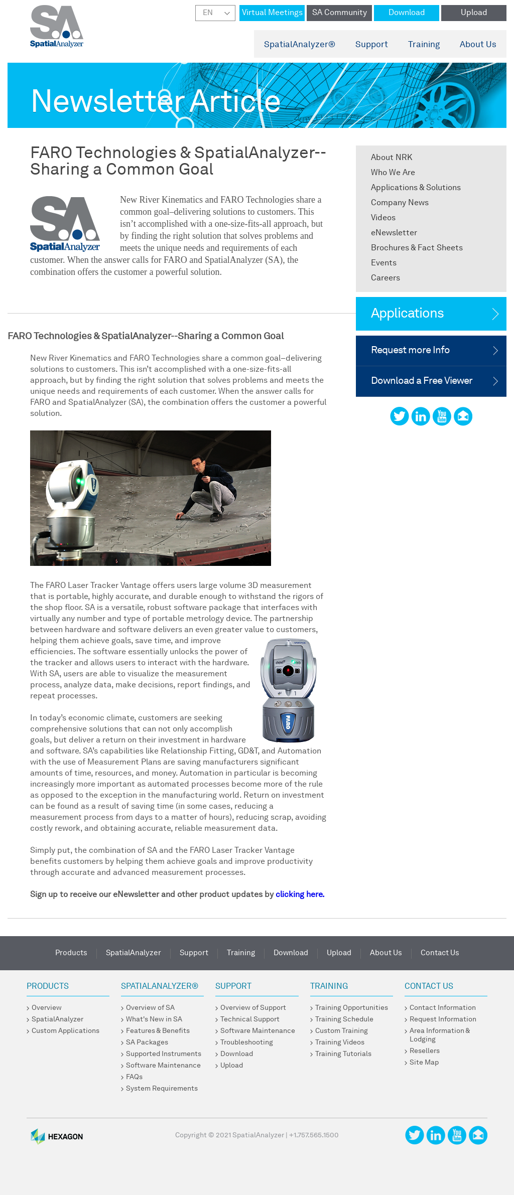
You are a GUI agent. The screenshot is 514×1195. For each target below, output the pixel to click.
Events (384, 263)
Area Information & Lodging (440, 1035)
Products (71, 953)
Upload (474, 13)
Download (407, 13)
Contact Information (443, 1007)
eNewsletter (394, 233)
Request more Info (410, 351)
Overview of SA (150, 1007)
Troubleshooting (246, 1042)
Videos (383, 218)
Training (424, 45)
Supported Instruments (163, 1054)
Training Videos (339, 1042)
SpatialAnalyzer (299, 45)
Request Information (443, 1019)
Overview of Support (253, 1007)
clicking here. (300, 895)
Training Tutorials (343, 1054)
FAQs (134, 1077)
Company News (400, 203)
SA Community (339, 13)
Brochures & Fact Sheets (417, 248)
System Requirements (162, 1088)
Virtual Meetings (272, 13)
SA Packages (147, 1042)
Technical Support (250, 1019)
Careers (385, 278)
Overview (47, 1007)
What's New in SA (154, 1019)
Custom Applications (65, 1030)
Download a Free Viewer (421, 381)
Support (371, 45)
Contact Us (440, 953)
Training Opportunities (351, 1007)
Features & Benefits (158, 1030)
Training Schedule (344, 1019)
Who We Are (393, 173)
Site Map (424, 1062)
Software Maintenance (163, 1065)
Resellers (425, 1051)
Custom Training (341, 1030)
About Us (478, 45)
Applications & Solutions (416, 188)
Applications (407, 314)
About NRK (391, 158)
